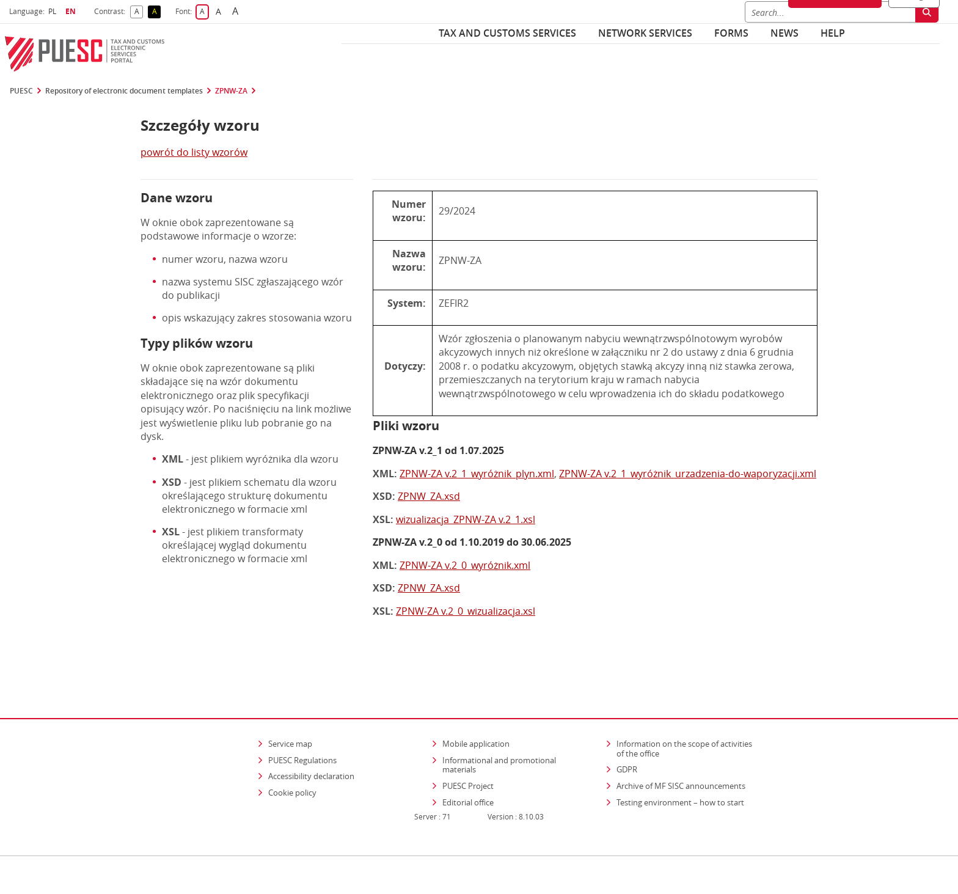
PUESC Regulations (302, 724)
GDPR (626, 733)
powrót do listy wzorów (194, 152)
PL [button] (54, 11)
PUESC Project (468, 750)
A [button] (139, 12)
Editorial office (468, 766)
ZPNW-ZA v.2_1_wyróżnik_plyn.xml (477, 473)
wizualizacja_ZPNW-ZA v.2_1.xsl (465, 519)
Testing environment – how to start (680, 766)
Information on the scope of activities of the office (688, 713)
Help (833, 33)
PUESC (21, 91)
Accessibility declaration (311, 740)
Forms (731, 33)
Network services (645, 33)
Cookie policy (292, 757)
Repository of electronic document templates (124, 91)
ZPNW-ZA (231, 91)
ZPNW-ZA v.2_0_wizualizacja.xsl (465, 611)
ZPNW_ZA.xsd (429, 496)
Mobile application (476, 708)
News (784, 33)
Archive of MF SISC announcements (680, 750)
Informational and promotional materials (499, 729)
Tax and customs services (507, 33)
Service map (290, 708)
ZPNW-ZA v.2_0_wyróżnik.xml (465, 565)
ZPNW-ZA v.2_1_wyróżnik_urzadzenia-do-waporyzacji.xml (687, 473)
